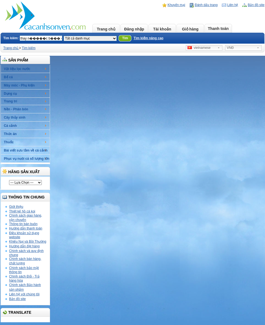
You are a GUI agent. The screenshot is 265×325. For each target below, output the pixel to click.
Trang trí (10, 101)
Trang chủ (106, 29)
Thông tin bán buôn (23, 224)
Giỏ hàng (190, 29)
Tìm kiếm (28, 48)
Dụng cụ (10, 94)
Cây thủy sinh (14, 117)
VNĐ (230, 48)
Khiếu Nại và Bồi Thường (27, 241)
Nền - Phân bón (16, 109)
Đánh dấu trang (206, 5)
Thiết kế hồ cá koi (22, 211)
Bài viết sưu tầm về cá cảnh (26, 150)
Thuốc (9, 142)
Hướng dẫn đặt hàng (24, 246)
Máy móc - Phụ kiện (19, 85)
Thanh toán (218, 28)
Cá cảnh (10, 126)
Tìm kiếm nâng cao (148, 38)
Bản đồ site (256, 5)
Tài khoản (162, 29)
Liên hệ (232, 5)
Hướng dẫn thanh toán (25, 228)
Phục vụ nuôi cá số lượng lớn (26, 159)
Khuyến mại (176, 5)
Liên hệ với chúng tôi (24, 294)
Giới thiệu (16, 207)
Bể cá (8, 77)
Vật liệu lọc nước (17, 69)
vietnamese (199, 48)
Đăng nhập (134, 29)
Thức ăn (10, 134)
